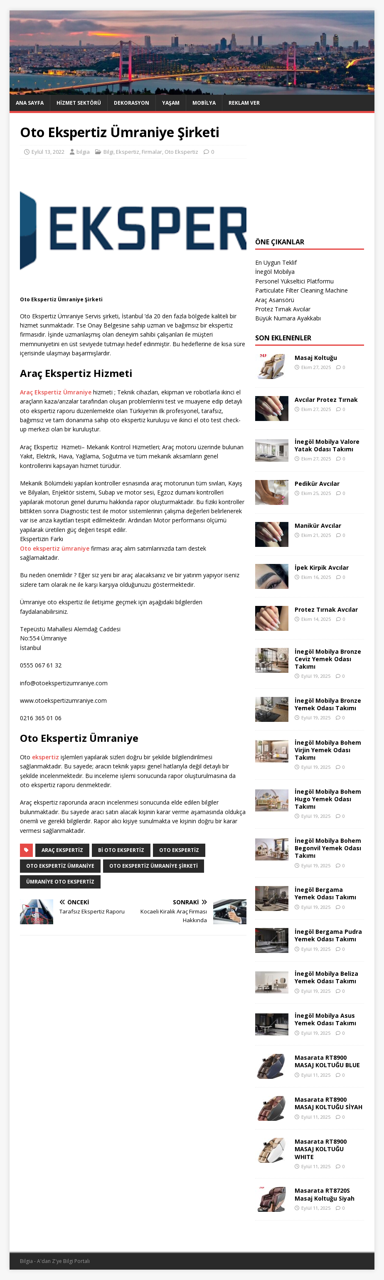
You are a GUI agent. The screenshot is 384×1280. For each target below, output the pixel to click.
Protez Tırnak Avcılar (282, 309)
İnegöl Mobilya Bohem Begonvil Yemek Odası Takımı (328, 848)
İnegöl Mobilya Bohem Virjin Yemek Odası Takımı (328, 749)
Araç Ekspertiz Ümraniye (55, 392)
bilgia (83, 151)
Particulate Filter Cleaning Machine (301, 290)
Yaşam (171, 102)
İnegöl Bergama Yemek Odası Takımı (325, 893)
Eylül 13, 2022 (48, 151)
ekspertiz (45, 757)
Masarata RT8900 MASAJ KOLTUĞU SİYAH (328, 1103)
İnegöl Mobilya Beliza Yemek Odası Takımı (326, 977)
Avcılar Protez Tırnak (326, 400)
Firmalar (152, 151)
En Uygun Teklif (276, 262)
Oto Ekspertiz (181, 151)
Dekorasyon (131, 102)
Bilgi (108, 151)
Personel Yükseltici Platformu (294, 281)
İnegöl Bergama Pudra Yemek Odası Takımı (328, 935)
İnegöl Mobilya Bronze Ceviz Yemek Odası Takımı (328, 658)
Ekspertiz (127, 151)
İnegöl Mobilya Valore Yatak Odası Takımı (327, 445)
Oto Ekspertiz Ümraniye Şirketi (153, 865)
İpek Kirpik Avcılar (322, 567)
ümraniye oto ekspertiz (60, 881)
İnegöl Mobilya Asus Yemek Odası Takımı (325, 1019)
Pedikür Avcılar (317, 483)
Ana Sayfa (30, 102)
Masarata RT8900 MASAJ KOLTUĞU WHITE (321, 1148)
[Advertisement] (309, 175)
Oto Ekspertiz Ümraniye (60, 865)
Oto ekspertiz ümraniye (54, 548)
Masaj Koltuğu (316, 358)
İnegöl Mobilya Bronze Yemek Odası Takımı (328, 704)
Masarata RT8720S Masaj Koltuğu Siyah (324, 1194)
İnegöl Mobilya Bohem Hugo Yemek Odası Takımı (328, 799)
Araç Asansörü (274, 300)
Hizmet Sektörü (79, 102)
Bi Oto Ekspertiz (121, 850)
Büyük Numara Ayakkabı (288, 318)
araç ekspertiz (62, 850)
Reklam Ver (244, 102)
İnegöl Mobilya (275, 272)
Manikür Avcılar (318, 525)
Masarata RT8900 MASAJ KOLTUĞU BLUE (327, 1061)
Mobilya (204, 102)
